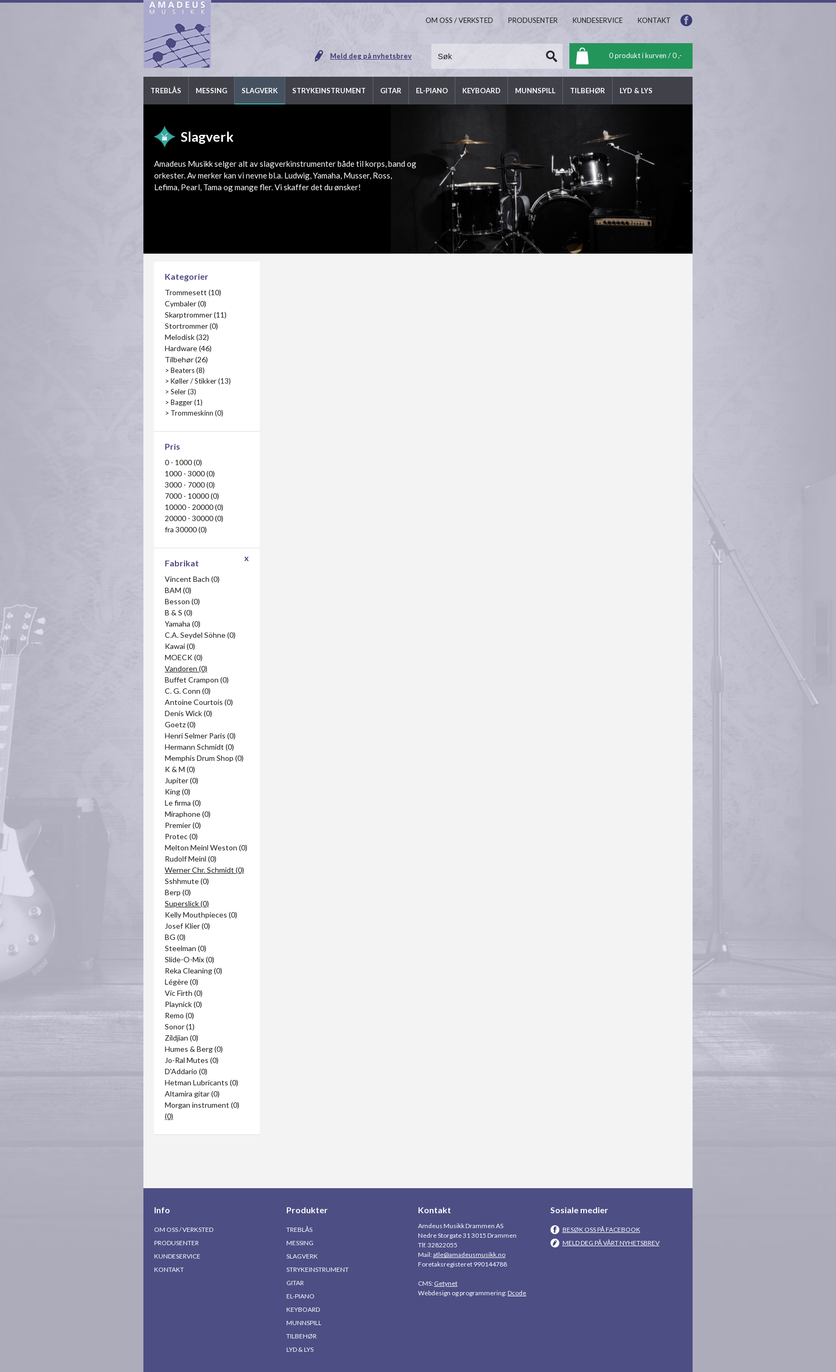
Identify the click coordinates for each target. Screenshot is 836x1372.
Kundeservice (177, 1256)
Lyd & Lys (300, 1349)
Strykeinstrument (317, 1269)
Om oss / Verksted (183, 1229)
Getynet (445, 1283)
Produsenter (176, 1243)
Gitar (295, 1283)
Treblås (299, 1229)
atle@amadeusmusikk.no (469, 1255)
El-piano (300, 1296)
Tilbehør (301, 1336)
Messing (300, 1243)
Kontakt (169, 1269)
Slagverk (302, 1256)
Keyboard (303, 1309)
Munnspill (303, 1323)
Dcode (517, 1293)
